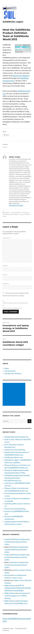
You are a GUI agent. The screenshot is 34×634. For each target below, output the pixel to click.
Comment (7, 238)
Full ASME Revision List (12, 480)
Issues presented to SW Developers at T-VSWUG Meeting (17, 595)
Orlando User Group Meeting (14, 450)
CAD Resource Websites (12, 373)
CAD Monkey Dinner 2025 (13, 457)
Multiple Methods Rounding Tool (16, 437)
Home (6, 368)
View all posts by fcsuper (16, 205)
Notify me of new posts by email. (12, 308)
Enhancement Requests (21, 76)
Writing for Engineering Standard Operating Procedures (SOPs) (17, 541)
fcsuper (7, 212)
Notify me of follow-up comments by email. (15, 303)
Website (6, 283)
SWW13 (16, 214)
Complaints (25, 212)
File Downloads (9, 371)
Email (5, 275)
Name (5, 266)
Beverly (7, 575)
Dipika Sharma (9, 585)
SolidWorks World (8, 214)
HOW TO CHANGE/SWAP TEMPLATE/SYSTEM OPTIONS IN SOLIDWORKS (17, 588)
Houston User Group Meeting (15, 509)
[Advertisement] (14, 394)
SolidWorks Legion (13, 21)
